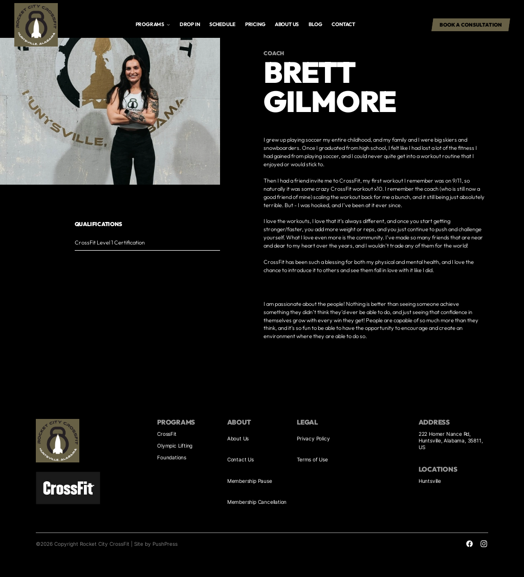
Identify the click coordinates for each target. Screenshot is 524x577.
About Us (238, 438)
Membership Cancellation (257, 502)
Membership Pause (249, 481)
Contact (343, 24)
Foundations (171, 457)
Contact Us (240, 459)
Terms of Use (312, 459)
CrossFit (166, 434)
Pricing (255, 24)
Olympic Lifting (174, 445)
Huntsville (430, 481)
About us (287, 24)
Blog (315, 24)
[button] (153, 25)
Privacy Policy (313, 438)
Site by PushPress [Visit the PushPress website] (156, 544)
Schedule (222, 24)
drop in (190, 24)
